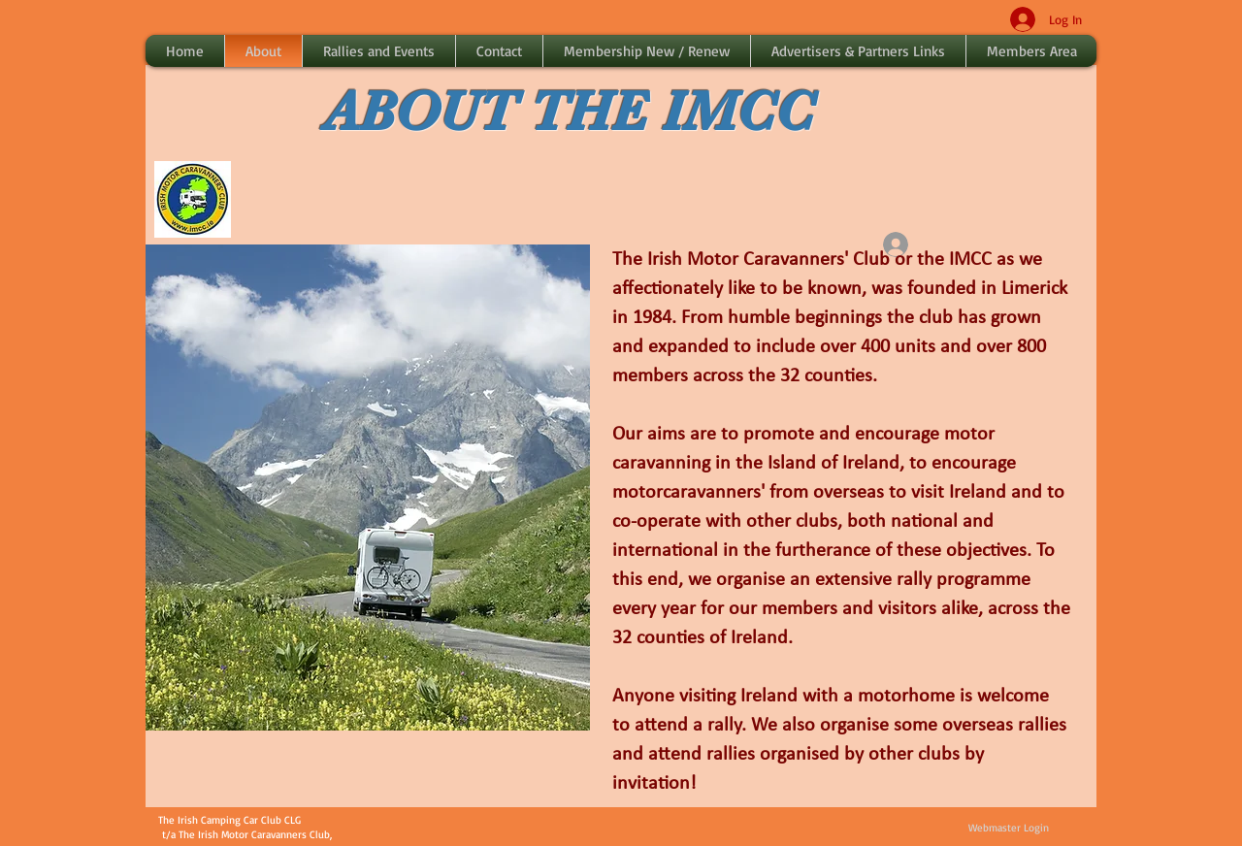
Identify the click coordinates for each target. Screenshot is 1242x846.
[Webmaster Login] (1008, 828)
